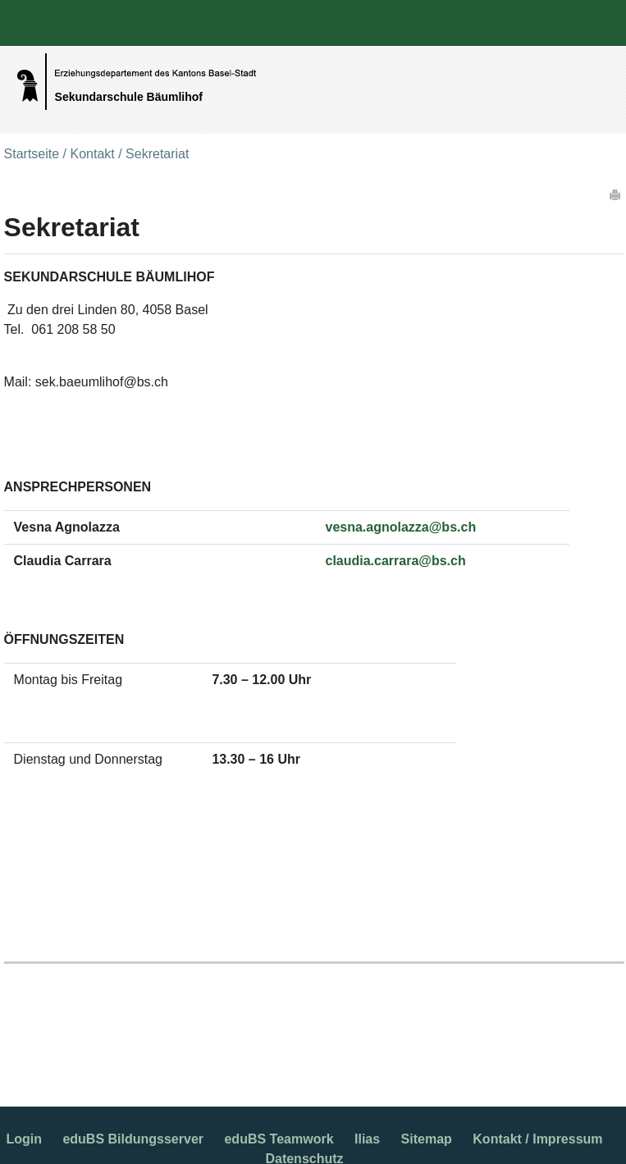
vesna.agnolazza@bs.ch (400, 527)
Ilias (367, 1139)
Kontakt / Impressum (537, 1139)
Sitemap (426, 1139)
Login (24, 1139)
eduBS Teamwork (278, 1139)
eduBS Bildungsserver (132, 1139)
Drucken (616, 194)
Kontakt (92, 154)
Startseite (32, 154)
